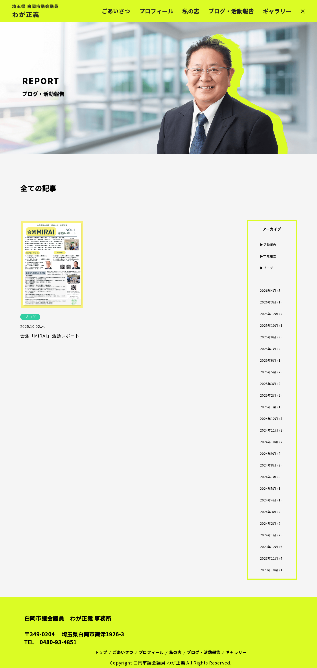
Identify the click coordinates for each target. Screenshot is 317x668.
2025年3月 (268, 383)
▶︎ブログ (266, 268)
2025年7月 (268, 349)
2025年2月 (268, 395)
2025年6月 (268, 360)
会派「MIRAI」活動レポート (49, 336)
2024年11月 (269, 430)
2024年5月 (268, 488)
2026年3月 (268, 302)
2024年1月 (268, 535)
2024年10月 (269, 442)
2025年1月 (268, 407)
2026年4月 (268, 290)
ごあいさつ (116, 11)
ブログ (30, 316)
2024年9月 (268, 453)
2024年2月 (268, 523)
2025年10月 (269, 325)
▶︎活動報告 (268, 244)
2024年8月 (268, 465)
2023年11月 (269, 558)
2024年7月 (268, 477)
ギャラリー (277, 11)
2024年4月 (268, 500)
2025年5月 (268, 372)
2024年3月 (268, 512)
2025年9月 (268, 337)
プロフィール (156, 11)
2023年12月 (269, 547)
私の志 (190, 11)
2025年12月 (269, 314)
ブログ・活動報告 (231, 11)
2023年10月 (269, 570)
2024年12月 (269, 418)
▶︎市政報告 (268, 256)
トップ (101, 652)
